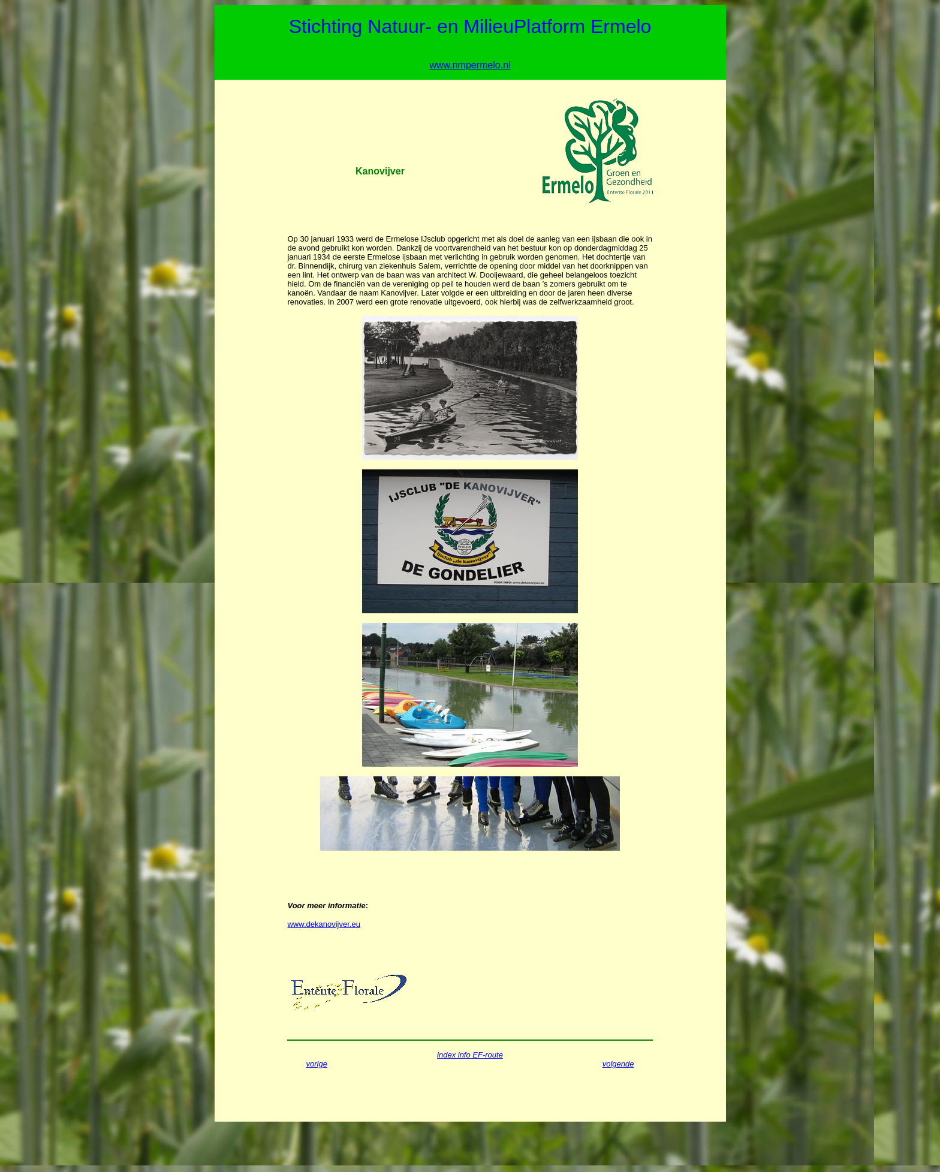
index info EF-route (470, 1054)
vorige (316, 1063)
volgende (618, 1063)
